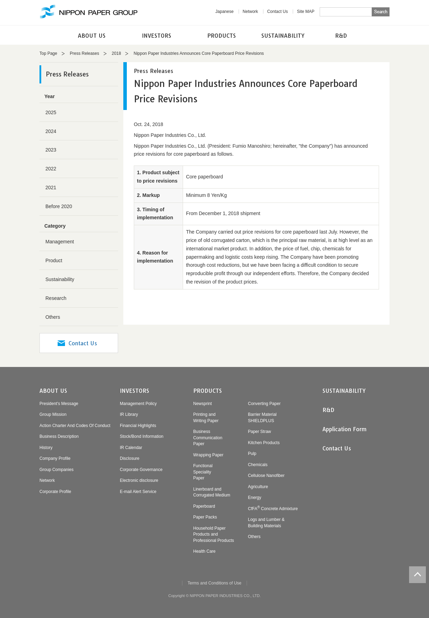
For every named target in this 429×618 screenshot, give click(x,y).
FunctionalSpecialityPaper (202, 471)
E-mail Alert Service (138, 491)
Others (52, 317)
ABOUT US (92, 35)
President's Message (58, 403)
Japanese (225, 11)
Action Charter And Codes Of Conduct (74, 425)
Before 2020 (58, 206)
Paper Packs (205, 517)
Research (55, 298)
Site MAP (305, 11)
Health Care (204, 551)
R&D (341, 35)
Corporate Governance (141, 469)
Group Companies (56, 469)
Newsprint (202, 403)
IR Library (129, 414)
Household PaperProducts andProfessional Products (213, 534)
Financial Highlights (138, 425)
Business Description (59, 436)
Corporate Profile (55, 491)
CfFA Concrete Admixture (273, 508)
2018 (116, 53)
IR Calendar (131, 447)
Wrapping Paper (208, 455)
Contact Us (277, 11)
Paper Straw (259, 431)
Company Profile (55, 458)
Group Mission (52, 414)
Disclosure (129, 458)
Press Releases (84, 53)
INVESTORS (156, 35)
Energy (254, 497)
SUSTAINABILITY (283, 35)
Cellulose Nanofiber (266, 475)
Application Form (344, 429)
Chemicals (258, 464)
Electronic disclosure (139, 480)
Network (250, 11)
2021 (50, 187)
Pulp (252, 453)
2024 (50, 131)
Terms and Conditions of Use (214, 583)
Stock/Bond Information (141, 436)
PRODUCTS (221, 35)
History (45, 447)
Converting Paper (264, 403)
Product (53, 260)
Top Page (48, 53)
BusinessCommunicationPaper (207, 437)
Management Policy (138, 403)
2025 (50, 112)
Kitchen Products (264, 442)
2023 (50, 150)
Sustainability (59, 279)
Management (59, 241)
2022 (50, 168)
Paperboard (204, 506)
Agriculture (258, 486)
